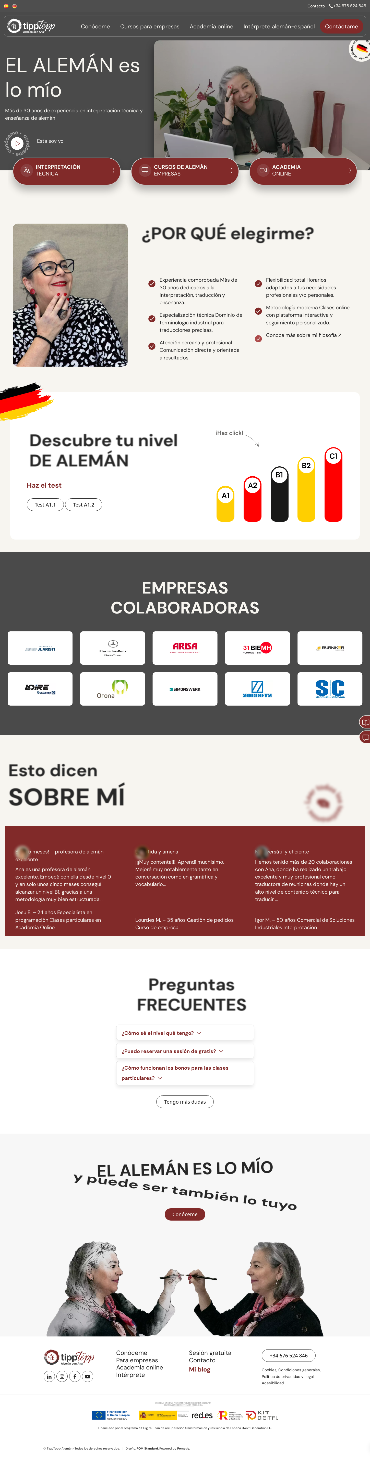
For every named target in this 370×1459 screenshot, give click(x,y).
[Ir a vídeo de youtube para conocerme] (17, 144)
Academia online (139, 1367)
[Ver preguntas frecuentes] (185, 1101)
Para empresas (137, 1360)
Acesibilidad (273, 1383)
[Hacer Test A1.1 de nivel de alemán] (45, 504)
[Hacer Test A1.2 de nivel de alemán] (83, 504)
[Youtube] (87, 1376)
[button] (225, 503)
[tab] (185, 1032)
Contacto (202, 1360)
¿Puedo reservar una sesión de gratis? (173, 1051)
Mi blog (199, 1369)
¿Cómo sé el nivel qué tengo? (162, 1033)
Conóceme (131, 1353)
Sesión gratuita (210, 1353)
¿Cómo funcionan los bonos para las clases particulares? (175, 1073)
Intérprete (130, 1375)
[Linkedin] (49, 1376)
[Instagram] (62, 1376)
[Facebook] (74, 1376)
